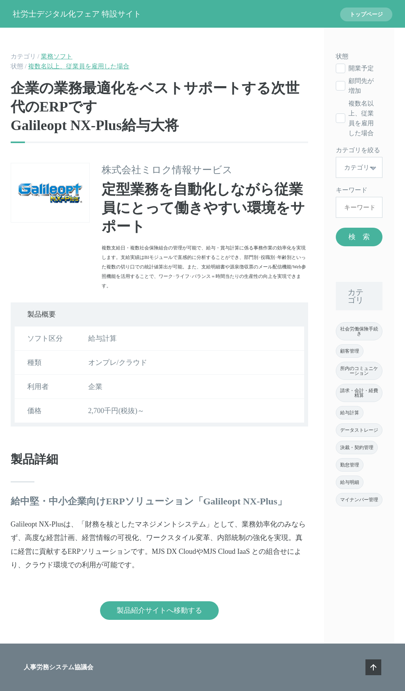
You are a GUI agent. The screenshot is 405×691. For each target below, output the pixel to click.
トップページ (366, 14)
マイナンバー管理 (359, 499)
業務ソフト (56, 56)
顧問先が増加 (361, 85)
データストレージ (359, 430)
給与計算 (349, 412)
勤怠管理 (349, 465)
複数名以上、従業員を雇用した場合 (78, 66)
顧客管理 (349, 351)
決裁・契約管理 (356, 447)
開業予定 (361, 68)
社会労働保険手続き (359, 331)
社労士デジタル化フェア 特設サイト (77, 13)
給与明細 (349, 482)
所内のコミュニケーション (359, 371)
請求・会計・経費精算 (359, 393)
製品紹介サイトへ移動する (159, 610)
